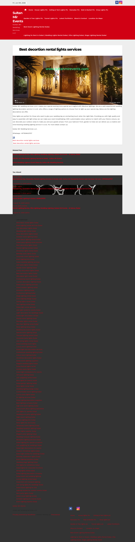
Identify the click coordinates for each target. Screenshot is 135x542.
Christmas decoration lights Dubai (28, 358)
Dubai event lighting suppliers (27, 361)
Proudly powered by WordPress (24, 515)
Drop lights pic (102, 10)
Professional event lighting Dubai (28, 279)
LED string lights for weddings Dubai (29, 485)
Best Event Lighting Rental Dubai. (37, 27)
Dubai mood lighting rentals (26, 496)
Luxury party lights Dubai (25, 394)
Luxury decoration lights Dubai (27, 270)
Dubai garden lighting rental (26, 383)
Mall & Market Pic (88, 10)
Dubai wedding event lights (26, 344)
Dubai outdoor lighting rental (27, 287)
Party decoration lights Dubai (27, 234)
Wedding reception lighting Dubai (28, 428)
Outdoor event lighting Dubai (27, 237)
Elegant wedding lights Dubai (27, 363)
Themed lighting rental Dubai (27, 335)
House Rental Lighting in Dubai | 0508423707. (29, 198)
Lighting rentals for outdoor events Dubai (31, 490)
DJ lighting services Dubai (25, 397)
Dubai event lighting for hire (26, 487)
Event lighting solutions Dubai (27, 459)
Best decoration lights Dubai (26, 273)
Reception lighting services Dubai (28, 440)
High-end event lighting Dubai (27, 406)
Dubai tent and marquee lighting (28, 482)
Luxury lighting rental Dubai (26, 479)
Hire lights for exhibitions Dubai (28, 465)
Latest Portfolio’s (66, 18)
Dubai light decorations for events (28, 448)
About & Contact (80, 18)
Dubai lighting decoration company (29, 473)
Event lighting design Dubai (26, 299)
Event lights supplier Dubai (26, 431)
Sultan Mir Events (19, 506)
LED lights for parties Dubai (26, 411)
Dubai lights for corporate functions (29, 468)
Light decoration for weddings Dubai (29, 313)
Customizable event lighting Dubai (29, 392)
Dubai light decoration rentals (27, 316)
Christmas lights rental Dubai (27, 251)
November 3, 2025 (20, 183)
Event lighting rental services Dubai (29, 225)
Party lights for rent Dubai (25, 423)
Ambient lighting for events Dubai (28, 499)
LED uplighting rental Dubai (26, 378)
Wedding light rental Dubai (26, 231)
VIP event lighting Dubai (25, 375)
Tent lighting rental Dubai (25, 304)
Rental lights (17, 177)
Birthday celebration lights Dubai (28, 456)
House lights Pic (41, 10)
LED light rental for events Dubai (28, 310)
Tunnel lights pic (51, 18)
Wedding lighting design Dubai (27, 389)
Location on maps (96, 18)
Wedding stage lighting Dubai (27, 462)
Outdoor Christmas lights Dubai (28, 451)
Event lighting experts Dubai (26, 502)
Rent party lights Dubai (24, 493)
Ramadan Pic (74, 10)
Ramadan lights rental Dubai (26, 321)
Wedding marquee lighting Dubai (28, 437)
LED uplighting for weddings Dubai (29, 445)
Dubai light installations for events (29, 372)
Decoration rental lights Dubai (27, 223)
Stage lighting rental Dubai (26, 296)
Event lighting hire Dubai (25, 259)
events (24, 206)
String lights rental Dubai (25, 471)
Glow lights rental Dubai (25, 386)
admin (29, 183)
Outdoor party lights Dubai (26, 369)
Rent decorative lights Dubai (26, 245)
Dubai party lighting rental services (29, 242)
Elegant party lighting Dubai (26, 434)
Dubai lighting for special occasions (29, 442)
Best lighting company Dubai (26, 403)
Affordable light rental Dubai (26, 276)
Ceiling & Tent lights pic (58, 10)
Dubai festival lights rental (26, 366)
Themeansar (55, 515)
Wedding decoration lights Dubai (28, 330)
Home (31, 10)
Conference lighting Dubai (25, 293)
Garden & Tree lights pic (33, 18)
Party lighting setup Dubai (25, 327)
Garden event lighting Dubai (26, 268)
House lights (17, 196)
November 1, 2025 (20, 193)
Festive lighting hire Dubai (25, 420)
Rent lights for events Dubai (26, 380)
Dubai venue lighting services (27, 285)
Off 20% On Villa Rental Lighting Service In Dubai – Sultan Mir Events (37, 158)
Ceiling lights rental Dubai (25, 301)
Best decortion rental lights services (50, 49)
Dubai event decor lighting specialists (30, 409)
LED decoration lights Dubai (26, 228)
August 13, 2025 (19, 213)
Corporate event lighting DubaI (27, 256)
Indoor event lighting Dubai (26, 355)
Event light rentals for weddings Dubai (30, 454)
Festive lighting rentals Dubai (27, 248)
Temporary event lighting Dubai (27, 425)
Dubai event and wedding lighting (28, 476)
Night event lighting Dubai (25, 417)
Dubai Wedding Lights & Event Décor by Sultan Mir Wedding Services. (38, 162)
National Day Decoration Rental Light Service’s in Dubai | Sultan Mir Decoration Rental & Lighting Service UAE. (52, 189)
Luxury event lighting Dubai (26, 347)
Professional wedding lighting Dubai (29, 352)
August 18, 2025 (19, 203)
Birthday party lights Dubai (26, 254)
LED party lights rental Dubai (27, 265)
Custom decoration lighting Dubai (28, 282)
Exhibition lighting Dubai (25, 290)
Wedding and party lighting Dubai (28, 414)
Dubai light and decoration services (29, 349)
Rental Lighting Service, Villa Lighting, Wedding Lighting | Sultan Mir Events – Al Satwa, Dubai (46, 154)
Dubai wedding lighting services (27, 262)
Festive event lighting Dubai (26, 318)
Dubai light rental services (26, 307)
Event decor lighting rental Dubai (28, 239)
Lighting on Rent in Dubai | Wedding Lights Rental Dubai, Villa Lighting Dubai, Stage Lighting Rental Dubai (65, 35)
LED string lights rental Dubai (27, 341)
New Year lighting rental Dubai (27, 324)
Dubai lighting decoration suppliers (29, 400)
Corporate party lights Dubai (26, 338)
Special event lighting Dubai (26, 332)
